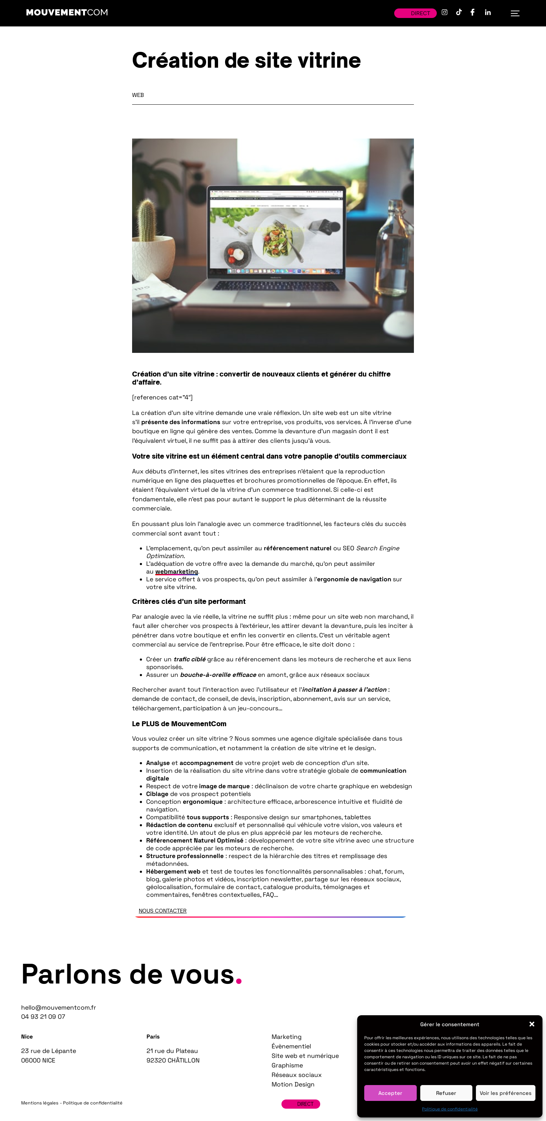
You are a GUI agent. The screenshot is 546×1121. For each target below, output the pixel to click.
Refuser (446, 1093)
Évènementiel (291, 1046)
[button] (531, 1024)
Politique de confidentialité (450, 1109)
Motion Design (293, 1084)
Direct (415, 13)
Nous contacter (163, 911)
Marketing (287, 1037)
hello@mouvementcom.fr (58, 1007)
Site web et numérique (305, 1056)
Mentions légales (39, 1103)
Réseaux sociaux (297, 1075)
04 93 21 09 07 (43, 1017)
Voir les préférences (506, 1093)
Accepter (390, 1093)
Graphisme (287, 1065)
